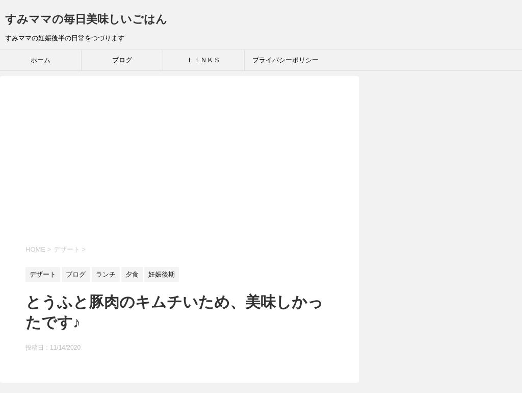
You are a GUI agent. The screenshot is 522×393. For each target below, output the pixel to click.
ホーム (40, 60)
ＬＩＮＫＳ (203, 60)
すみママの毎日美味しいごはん (86, 19)
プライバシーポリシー (285, 60)
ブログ (122, 60)
